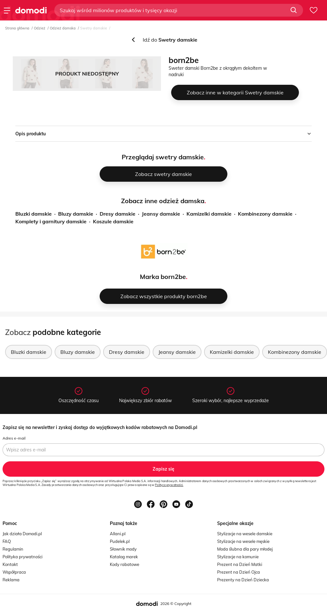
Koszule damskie (113, 221)
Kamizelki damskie (209, 214)
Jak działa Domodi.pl (22, 533)
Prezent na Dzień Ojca (238, 572)
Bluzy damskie (75, 214)
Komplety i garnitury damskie (51, 221)
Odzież (39, 28)
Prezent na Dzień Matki (239, 564)
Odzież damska (63, 28)
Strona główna (17, 28)
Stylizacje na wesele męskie (243, 541)
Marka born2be (163, 277)
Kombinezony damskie (265, 214)
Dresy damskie (117, 214)
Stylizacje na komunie (238, 556)
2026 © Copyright (175, 603)
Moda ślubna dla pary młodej (245, 549)
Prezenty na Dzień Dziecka (243, 579)
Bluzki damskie (33, 214)
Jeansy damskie (161, 214)
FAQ (7, 541)
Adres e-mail (14, 438)
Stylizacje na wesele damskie (244, 533)
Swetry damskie (93, 28)
